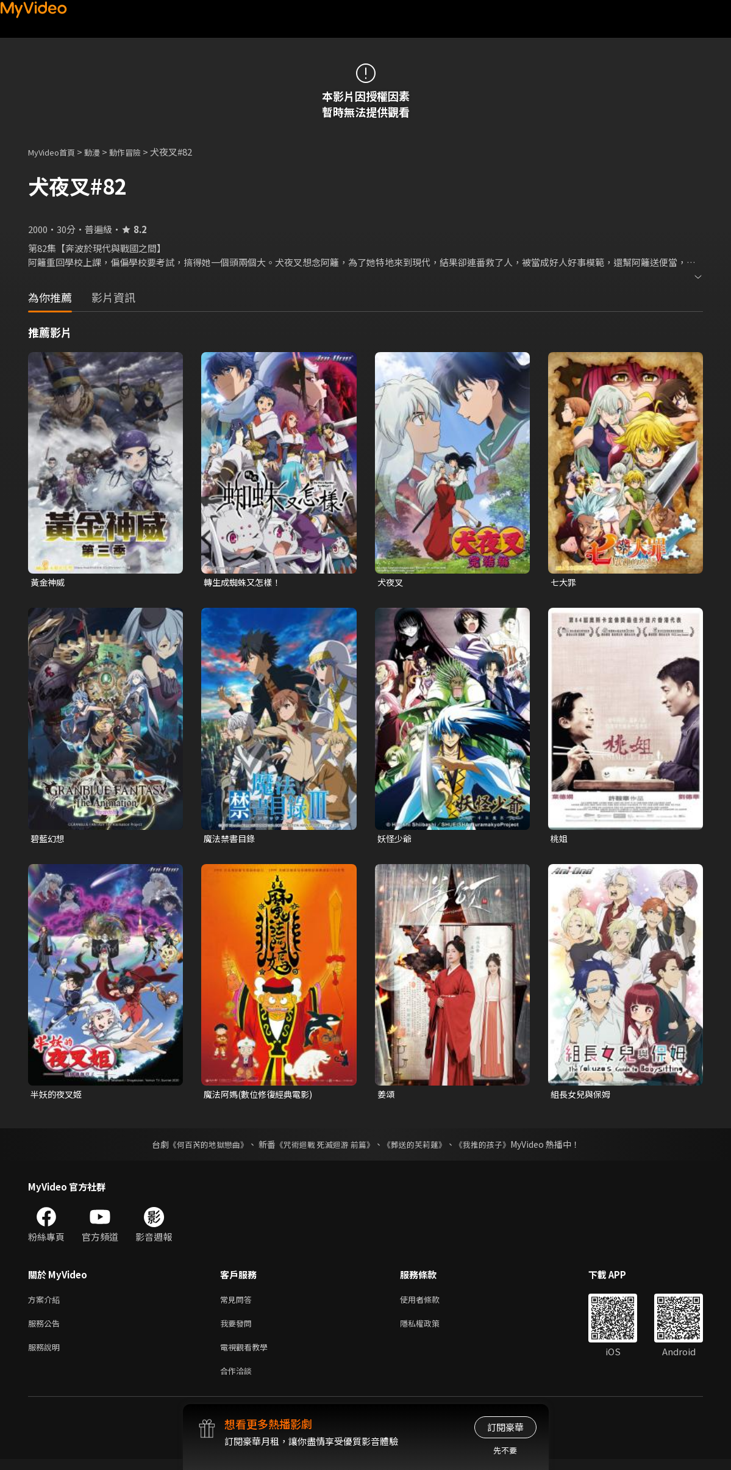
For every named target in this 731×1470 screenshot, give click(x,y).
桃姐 (560, 839)
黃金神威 (48, 582)
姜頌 (386, 1096)
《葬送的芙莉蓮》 (419, 1148)
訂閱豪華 (505, 1427)
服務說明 (46, 1355)
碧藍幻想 (48, 839)
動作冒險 (138, 151)
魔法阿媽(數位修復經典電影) (262, 1096)
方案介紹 (46, 1303)
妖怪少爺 (395, 839)
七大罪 (564, 582)
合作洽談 (238, 1380)
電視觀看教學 (247, 1355)
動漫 (102, 151)
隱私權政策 (430, 1329)
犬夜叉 (391, 582)
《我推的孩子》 (491, 1148)
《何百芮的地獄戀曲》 (200, 1148)
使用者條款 (430, 1303)
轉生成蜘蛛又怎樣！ (245, 582)
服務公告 (46, 1329)
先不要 (505, 1450)
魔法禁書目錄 (231, 839)
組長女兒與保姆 (583, 1096)
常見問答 (238, 1303)
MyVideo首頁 (56, 151)
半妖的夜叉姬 (57, 1096)
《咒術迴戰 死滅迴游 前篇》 (323, 1148)
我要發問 (238, 1329)
